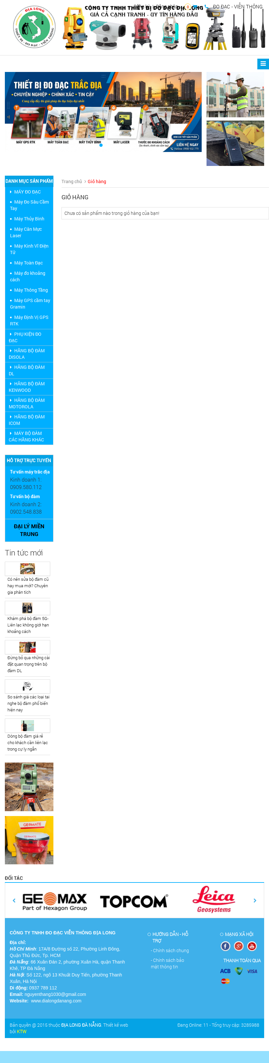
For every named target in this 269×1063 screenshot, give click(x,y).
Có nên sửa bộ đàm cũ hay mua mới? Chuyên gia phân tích (28, 585)
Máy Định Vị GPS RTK (29, 320)
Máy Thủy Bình (29, 219)
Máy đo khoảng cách (27, 276)
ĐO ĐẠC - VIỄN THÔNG (234, 6)
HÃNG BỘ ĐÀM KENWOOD (27, 386)
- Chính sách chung (170, 950)
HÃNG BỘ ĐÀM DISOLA (27, 353)
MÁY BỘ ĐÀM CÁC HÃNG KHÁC (26, 436)
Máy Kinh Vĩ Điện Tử (29, 249)
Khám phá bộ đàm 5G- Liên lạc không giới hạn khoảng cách (28, 624)
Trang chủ (72, 181)
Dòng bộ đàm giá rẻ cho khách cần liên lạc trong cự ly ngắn (27, 742)
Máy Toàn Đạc (28, 263)
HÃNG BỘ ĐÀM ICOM (27, 420)
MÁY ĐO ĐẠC (25, 192)
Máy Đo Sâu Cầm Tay (29, 205)
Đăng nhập (167, 6)
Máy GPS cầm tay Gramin (30, 303)
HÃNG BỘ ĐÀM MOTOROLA (27, 403)
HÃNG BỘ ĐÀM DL (27, 370)
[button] (19, 112)
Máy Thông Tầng (31, 290)
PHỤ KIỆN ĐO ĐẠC (25, 337)
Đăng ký (142, 6)
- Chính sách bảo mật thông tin (167, 963)
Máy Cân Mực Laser (26, 232)
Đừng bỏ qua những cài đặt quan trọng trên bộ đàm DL (28, 664)
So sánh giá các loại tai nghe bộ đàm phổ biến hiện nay (28, 703)
